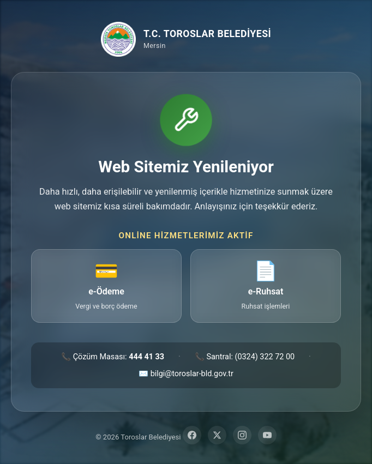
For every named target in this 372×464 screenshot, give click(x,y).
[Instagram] (242, 435)
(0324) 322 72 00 (265, 356)
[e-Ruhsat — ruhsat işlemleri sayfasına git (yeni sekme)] (265, 286)
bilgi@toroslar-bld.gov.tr (192, 373)
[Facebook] (192, 435)
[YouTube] (267, 435)
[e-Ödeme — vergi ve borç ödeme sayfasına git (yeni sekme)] (106, 286)
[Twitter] (217, 435)
